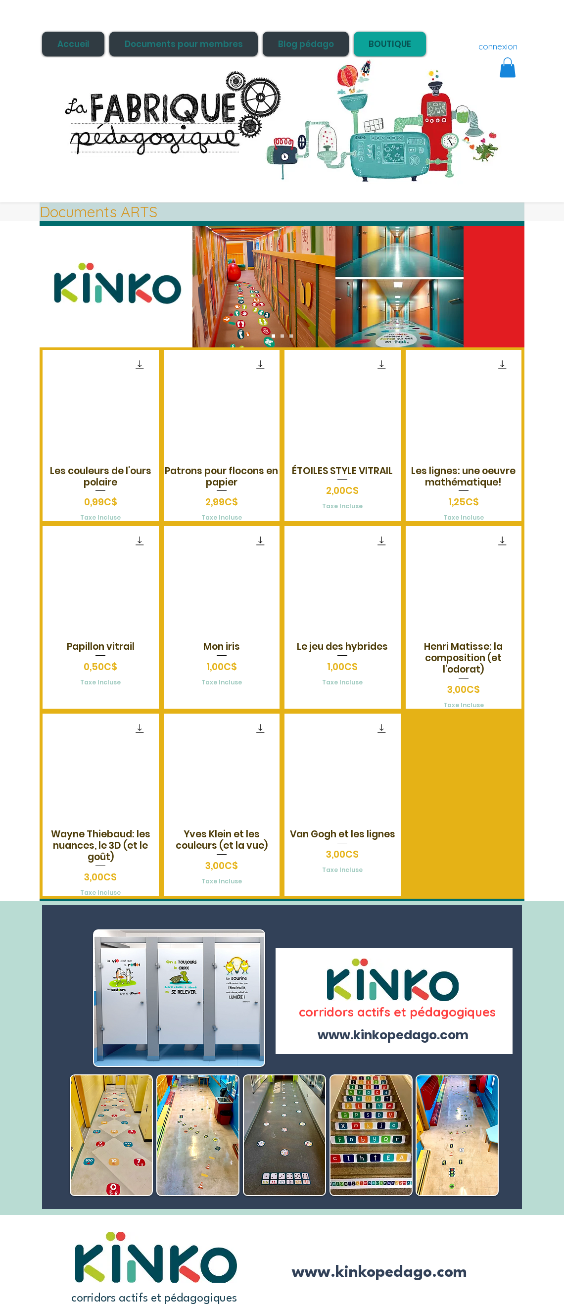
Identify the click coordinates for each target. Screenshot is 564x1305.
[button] (507, 67)
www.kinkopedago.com (379, 1272)
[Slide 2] (282, 336)
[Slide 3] (291, 336)
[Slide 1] (273, 336)
